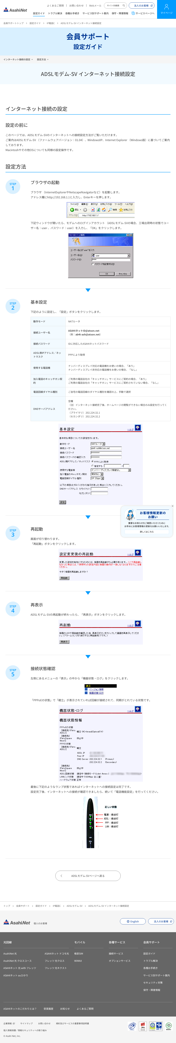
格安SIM (78, 953)
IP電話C (51, 23)
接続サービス (116, 953)
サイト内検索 (124, 5)
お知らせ (65, 1008)
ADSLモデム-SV (74, 905)
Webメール (95, 5)
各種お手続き (72, 13)
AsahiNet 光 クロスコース (17, 960)
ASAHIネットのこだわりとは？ (20, 1008)
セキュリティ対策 (153, 982)
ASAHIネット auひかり (15, 975)
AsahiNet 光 (10, 953)
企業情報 (7, 1023)
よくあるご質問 (55, 5)
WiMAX (78, 960)
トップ (6, 905)
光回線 (7, 942)
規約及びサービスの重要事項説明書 (72, 1023)
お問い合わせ (76, 5)
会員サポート (23, 905)
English (134, 921)
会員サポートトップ (13, 23)
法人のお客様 (141, 5)
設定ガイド (39, 13)
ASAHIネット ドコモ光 (57, 953)
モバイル (79, 942)
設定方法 (41, 59)
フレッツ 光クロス (54, 960)
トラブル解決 (55, 13)
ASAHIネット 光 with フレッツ (19, 968)
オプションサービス (119, 960)
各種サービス (117, 942)
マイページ (167, 12)
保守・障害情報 (120, 13)
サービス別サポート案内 (95, 13)
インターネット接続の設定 (16, 59)
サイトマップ (26, 1023)
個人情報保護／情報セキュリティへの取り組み (25, 1030)
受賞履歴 (48, 1008)
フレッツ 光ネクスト (56, 968)
